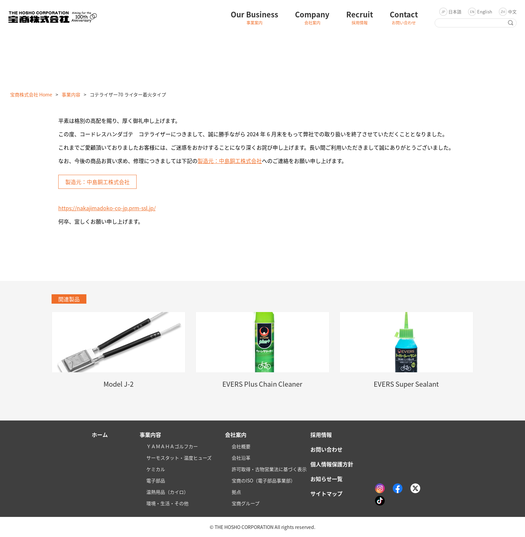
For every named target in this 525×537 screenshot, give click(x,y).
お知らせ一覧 (326, 479)
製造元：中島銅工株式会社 (230, 161)
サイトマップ (326, 493)
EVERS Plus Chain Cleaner (262, 384)
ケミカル (155, 469)
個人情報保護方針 (331, 464)
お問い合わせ (326, 449)
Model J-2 (118, 384)
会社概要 (241, 446)
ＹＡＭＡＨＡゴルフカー (172, 446)
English (484, 11)
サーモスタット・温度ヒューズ (179, 457)
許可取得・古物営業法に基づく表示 (269, 469)
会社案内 (235, 435)
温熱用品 (167, 491)
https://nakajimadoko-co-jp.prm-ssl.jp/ (107, 208)
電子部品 (155, 480)
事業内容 (71, 94)
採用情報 (321, 435)
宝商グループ (245, 503)
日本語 (454, 11)
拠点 (236, 491)
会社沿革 (241, 457)
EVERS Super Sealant (406, 384)
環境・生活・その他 (167, 503)
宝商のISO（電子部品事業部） (263, 480)
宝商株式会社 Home (31, 94)
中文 (512, 11)
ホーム (100, 435)
